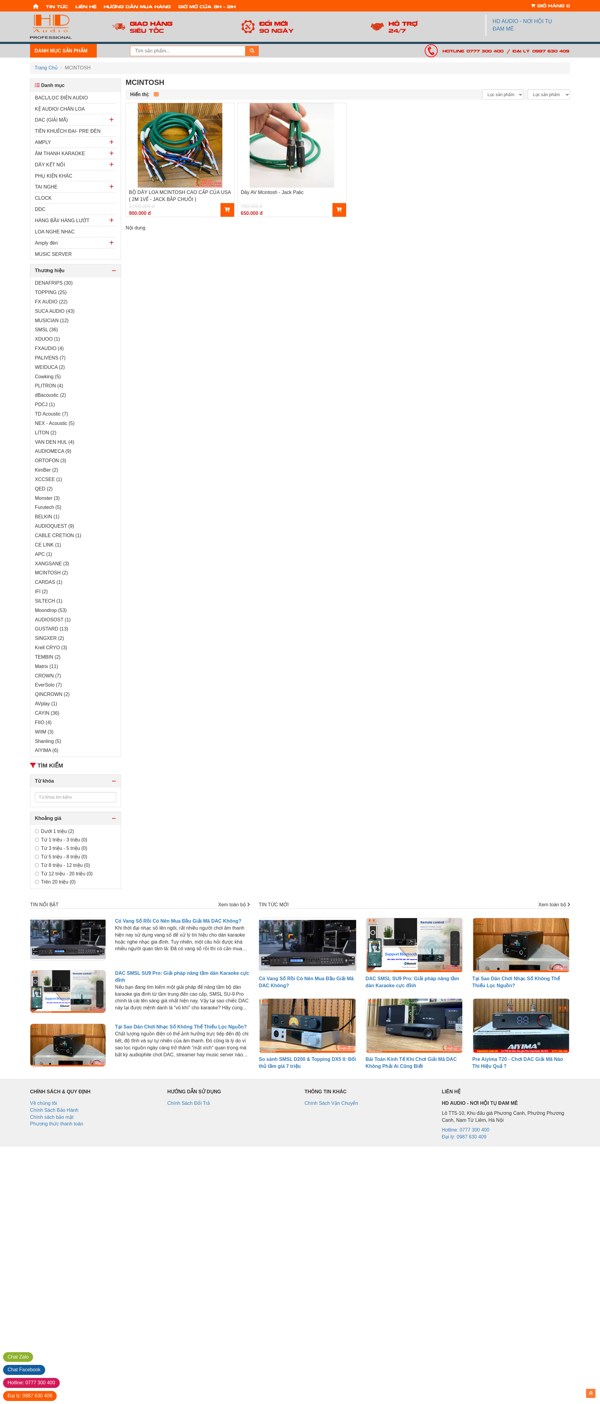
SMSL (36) (46, 329)
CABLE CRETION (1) (58, 535)
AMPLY (43, 142)
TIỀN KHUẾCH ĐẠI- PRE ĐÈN (67, 131)
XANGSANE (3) (52, 563)
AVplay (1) (46, 703)
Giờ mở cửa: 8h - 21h (207, 6)
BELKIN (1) (47, 516)
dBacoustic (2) (50, 395)
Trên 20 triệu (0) (55, 881)
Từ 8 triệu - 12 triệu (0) (62, 865)
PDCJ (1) (45, 404)
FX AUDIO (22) (51, 301)
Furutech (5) (48, 507)
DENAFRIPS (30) (53, 283)
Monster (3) (47, 498)
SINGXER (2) (49, 638)
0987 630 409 (30, 1395)
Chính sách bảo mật (51, 1117)
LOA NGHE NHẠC (55, 231)
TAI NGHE (46, 186)
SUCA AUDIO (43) (55, 311)
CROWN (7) (48, 675)
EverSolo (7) (48, 684)
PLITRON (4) (49, 385)
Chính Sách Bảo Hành (54, 1110)
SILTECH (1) (48, 600)
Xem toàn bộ (234, 904)
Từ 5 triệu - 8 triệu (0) (61, 856)
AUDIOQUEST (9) (54, 526)
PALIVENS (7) (50, 357)
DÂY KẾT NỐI (50, 164)
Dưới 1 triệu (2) (54, 831)
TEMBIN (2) (47, 657)
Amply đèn (46, 243)
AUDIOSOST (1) (53, 619)
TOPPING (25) (51, 292)
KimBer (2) (46, 470)
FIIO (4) (43, 722)
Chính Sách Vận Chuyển (331, 1103)
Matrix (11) (46, 666)
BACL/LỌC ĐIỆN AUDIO (61, 97)
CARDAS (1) (48, 582)
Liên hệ (86, 6)
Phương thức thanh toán (56, 1123)
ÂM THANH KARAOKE (60, 153)
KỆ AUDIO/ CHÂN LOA (60, 109)
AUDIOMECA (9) (53, 451)
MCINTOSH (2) (51, 572)
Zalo (18, 1356)
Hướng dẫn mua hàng (137, 6)
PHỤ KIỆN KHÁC (53, 176)
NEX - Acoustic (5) (55, 423)
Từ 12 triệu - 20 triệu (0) (64, 873)
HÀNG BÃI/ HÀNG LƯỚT (62, 220)
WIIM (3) (44, 731)
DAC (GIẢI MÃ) (51, 119)
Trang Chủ (46, 67)
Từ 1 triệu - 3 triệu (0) (61, 839)
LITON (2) (45, 432)
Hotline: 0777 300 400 (473, 50)
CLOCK (43, 198)
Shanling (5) (48, 741)
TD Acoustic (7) (51, 413)
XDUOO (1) (47, 339)
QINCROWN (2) (52, 694)
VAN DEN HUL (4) (54, 442)
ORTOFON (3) (50, 460)
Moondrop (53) (51, 610)
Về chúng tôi (43, 1103)
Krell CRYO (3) (51, 647)
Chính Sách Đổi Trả (188, 1103)
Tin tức (57, 6)
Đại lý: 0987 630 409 (541, 50)
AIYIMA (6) (46, 750)
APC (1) (43, 554)
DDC (40, 209)
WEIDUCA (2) (50, 367)
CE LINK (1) (48, 544)
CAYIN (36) (47, 713)
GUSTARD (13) (51, 628)
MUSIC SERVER (53, 254)
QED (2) (44, 488)
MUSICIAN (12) (52, 320)
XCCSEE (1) (48, 479)
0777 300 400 (31, 1382)
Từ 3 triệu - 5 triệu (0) (61, 848)
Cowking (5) (48, 376)
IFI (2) (41, 591)
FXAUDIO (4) (49, 348)
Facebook (24, 1369)
